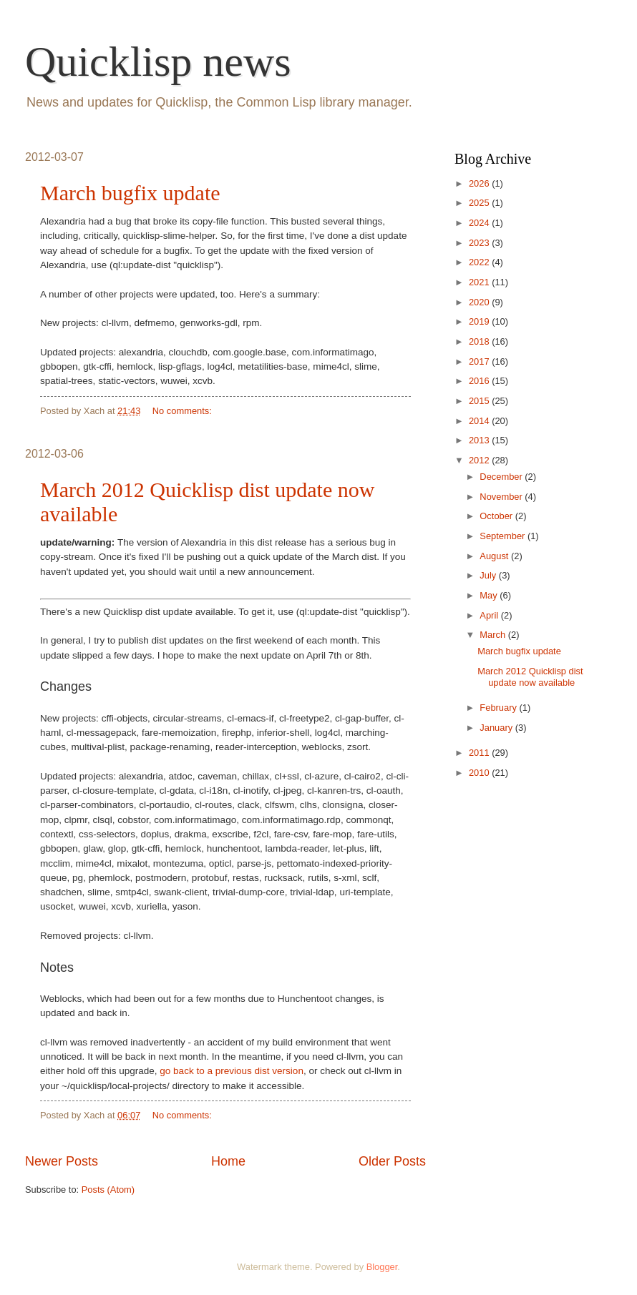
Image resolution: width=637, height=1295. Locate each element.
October (497, 516)
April (490, 615)
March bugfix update (130, 193)
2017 (480, 361)
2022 (480, 262)
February (499, 707)
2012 (480, 460)
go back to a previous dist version (231, 1070)
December (502, 476)
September (503, 536)
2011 (480, 752)
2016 (480, 380)
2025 (480, 202)
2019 (480, 321)
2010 (480, 772)
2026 (480, 183)
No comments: (183, 410)
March (493, 634)
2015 (480, 400)
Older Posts (392, 1161)
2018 (480, 341)
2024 (480, 222)
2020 (480, 302)
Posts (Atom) (108, 1189)
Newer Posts (61, 1161)
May (490, 595)
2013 (480, 440)
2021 (480, 282)
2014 (480, 420)
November (502, 496)
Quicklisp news (158, 61)
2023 (480, 242)
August (495, 556)
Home (228, 1161)
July (489, 575)
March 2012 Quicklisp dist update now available (530, 676)
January (497, 727)
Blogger (382, 1266)
